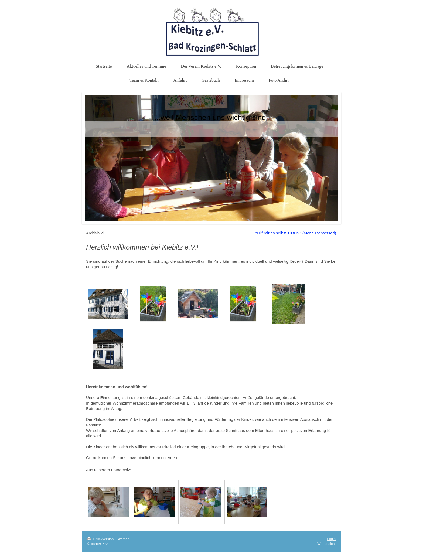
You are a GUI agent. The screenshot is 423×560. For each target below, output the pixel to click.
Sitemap (123, 539)
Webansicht (326, 544)
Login (331, 539)
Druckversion (101, 539)
